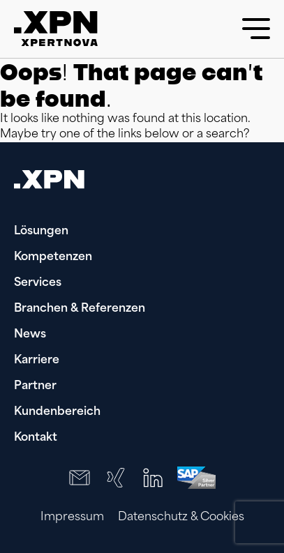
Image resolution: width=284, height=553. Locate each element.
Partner (35, 386)
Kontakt (35, 438)
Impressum (72, 517)
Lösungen (41, 231)
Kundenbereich (57, 412)
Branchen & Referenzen (79, 309)
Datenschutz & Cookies (181, 517)
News (30, 334)
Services (37, 283)
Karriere (36, 360)
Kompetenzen (53, 257)
